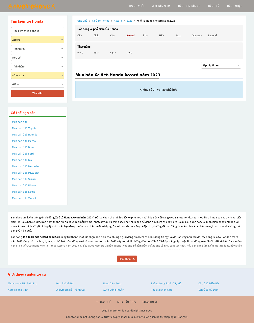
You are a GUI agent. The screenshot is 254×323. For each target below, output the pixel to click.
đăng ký (213, 6)
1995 (129, 53)
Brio (145, 35)
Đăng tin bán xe (189, 6)
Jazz (178, 35)
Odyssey (197, 35)
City (112, 35)
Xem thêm (127, 259)
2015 (80, 53)
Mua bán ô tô (20, 122)
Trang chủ (81, 20)
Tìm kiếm (37, 93)
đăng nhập (234, 6)
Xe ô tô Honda (100, 20)
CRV (79, 35)
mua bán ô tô (161, 6)
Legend (212, 35)
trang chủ (136, 6)
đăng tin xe (150, 302)
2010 (96, 53)
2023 (130, 20)
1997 (113, 53)
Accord (118, 20)
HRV (161, 35)
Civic (96, 35)
